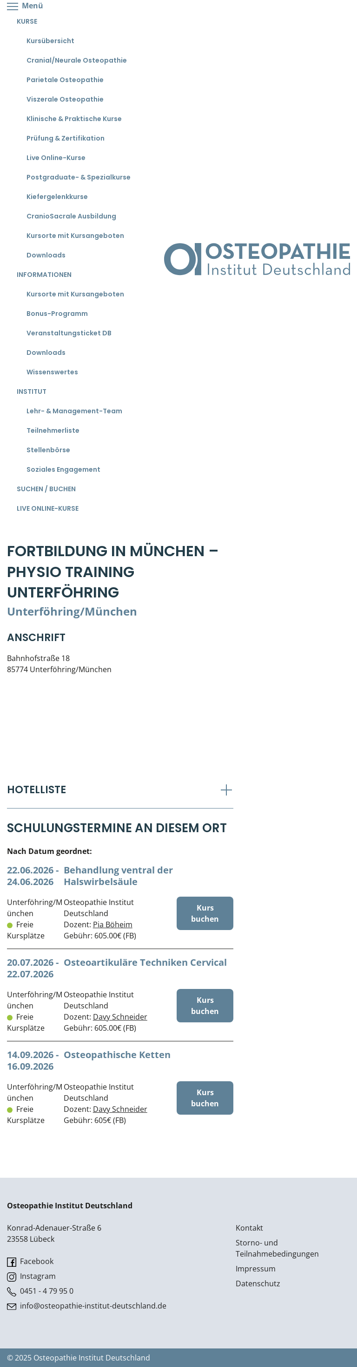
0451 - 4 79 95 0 (40, 1291)
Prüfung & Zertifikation (65, 138)
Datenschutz (258, 1283)
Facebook (30, 1261)
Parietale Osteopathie (65, 79)
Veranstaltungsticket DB (69, 333)
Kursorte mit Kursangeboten (75, 235)
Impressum (256, 1269)
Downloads (46, 255)
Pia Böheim (112, 924)
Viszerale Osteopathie (65, 99)
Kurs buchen (205, 913)
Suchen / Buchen (46, 489)
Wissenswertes (52, 372)
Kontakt (249, 1228)
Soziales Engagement (63, 469)
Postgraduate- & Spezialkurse (78, 177)
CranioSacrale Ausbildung (71, 216)
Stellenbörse (48, 450)
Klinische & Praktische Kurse (74, 118)
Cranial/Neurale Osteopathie (76, 60)
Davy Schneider (120, 1017)
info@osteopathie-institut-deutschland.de (86, 1306)
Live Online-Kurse (56, 157)
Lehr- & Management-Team (74, 411)
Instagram (31, 1276)
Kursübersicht (50, 40)
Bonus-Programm (57, 313)
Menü (25, 6)
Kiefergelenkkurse (57, 196)
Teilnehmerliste (52, 430)
